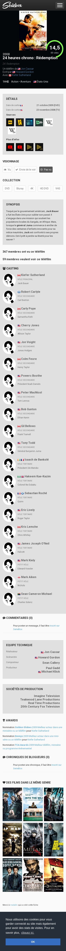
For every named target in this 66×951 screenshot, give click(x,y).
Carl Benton (23, 300)
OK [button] (33, 941)
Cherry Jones (30, 325)
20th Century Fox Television (40, 706)
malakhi (14, 905)
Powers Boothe (31, 375)
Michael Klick (51, 671)
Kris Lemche (29, 526)
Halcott (21, 552)
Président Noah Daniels (29, 384)
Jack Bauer (23, 283)
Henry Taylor (24, 367)
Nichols (21, 585)
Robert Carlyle (30, 291)
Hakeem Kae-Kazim (38, 476)
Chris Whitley (24, 535)
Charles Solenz (25, 602)
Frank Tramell (24, 434)
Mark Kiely (28, 560)
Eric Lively (28, 510)
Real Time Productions (44, 703)
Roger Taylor (24, 518)
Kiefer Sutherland (21, 75)
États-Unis (40, 81)
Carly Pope (28, 308)
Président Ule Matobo (28, 468)
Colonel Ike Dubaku (27, 485)
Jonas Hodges (25, 350)
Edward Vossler (25, 568)
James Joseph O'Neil (35, 543)
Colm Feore (29, 359)
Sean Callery (51, 662)
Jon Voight (28, 342)
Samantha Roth (25, 317)
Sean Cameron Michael (36, 594)
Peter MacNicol (31, 392)
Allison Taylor (24, 333)
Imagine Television (47, 696)
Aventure (25, 81)
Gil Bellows (28, 426)
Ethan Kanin (23, 417)
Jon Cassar (27, 68)
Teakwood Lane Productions (40, 699)
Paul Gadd (53, 668)
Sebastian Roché (36, 493)
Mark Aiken (28, 577)
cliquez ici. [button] (27, 932)
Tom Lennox (23, 401)
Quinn (20, 501)
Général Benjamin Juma (29, 451)
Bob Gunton (28, 409)
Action (14, 81)
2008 (6, 54)
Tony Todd (28, 442)
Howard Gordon (25, 71)
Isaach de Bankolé (37, 459)
